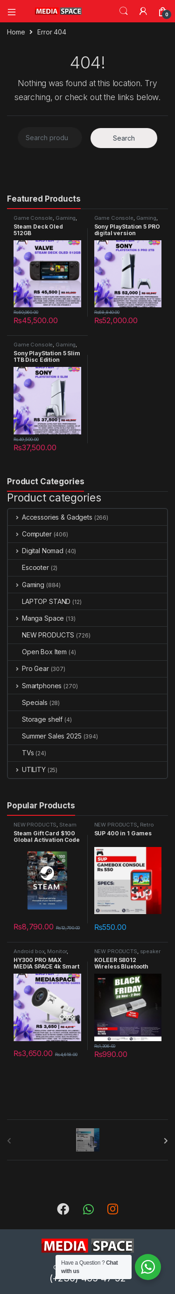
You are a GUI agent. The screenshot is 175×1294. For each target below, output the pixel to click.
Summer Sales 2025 (45, 736)
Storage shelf (35, 719)
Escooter (28, 567)
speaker (150, 951)
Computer (30, 534)
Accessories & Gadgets (50, 517)
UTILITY (27, 769)
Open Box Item (37, 652)
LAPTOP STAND (39, 601)
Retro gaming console (124, 827)
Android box (29, 951)
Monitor (57, 951)
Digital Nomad (35, 551)
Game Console (33, 218)
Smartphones (35, 686)
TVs (21, 753)
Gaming (66, 218)
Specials (28, 702)
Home (16, 32)
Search (124, 11)
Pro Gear (28, 668)
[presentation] (166, 1141)
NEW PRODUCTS (41, 635)
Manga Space (36, 618)
